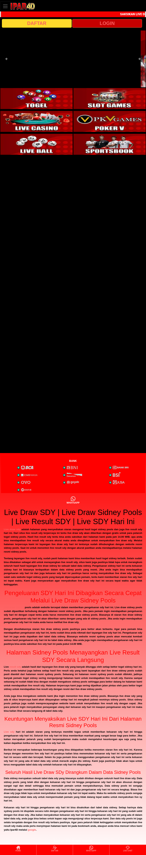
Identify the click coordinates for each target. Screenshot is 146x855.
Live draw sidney (14, 607)
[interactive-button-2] (109, 98)
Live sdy (9, 731)
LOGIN (107, 23)
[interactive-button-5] (36, 144)
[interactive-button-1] (36, 98)
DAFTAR (36, 23)
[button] (6, 59)
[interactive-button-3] (36, 121)
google (32, 829)
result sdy (15, 666)
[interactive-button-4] (109, 121)
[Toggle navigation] (5, 6)
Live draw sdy (12, 529)
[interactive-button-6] (109, 144)
